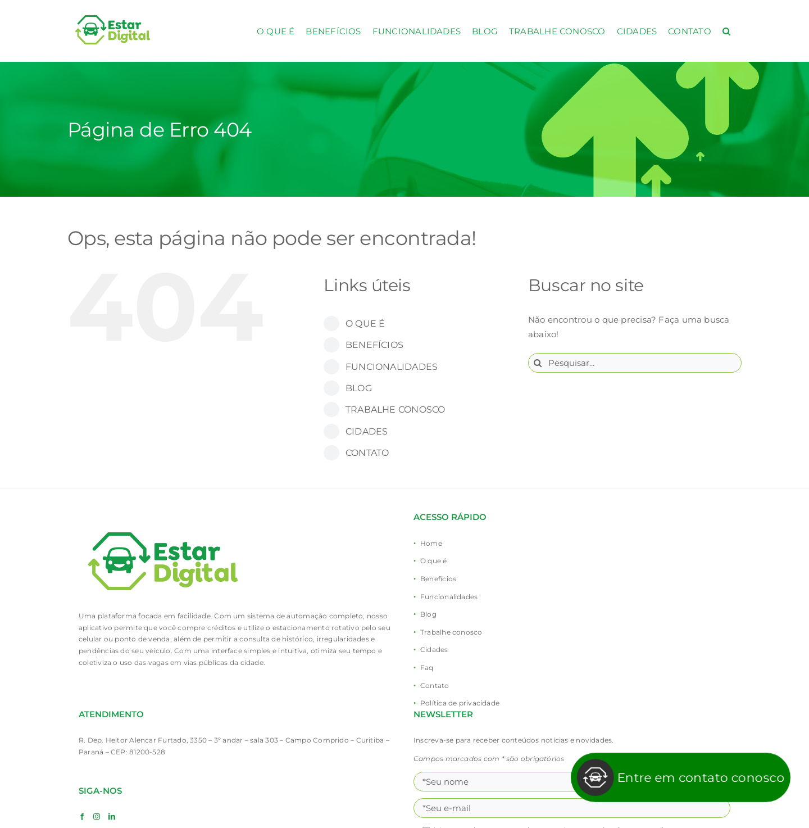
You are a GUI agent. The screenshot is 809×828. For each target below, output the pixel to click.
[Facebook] (82, 816)
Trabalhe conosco (451, 632)
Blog (428, 614)
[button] (726, 31)
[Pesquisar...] (635, 363)
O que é (433, 560)
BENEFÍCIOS (374, 345)
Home (431, 543)
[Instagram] (96, 816)
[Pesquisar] (538, 363)
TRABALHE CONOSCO (396, 409)
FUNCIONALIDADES (392, 366)
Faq (427, 667)
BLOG (359, 388)
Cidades (434, 649)
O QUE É (365, 323)
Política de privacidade (459, 703)
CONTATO (367, 452)
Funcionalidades (449, 596)
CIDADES (367, 431)
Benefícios (438, 578)
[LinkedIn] (111, 816)
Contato (434, 685)
